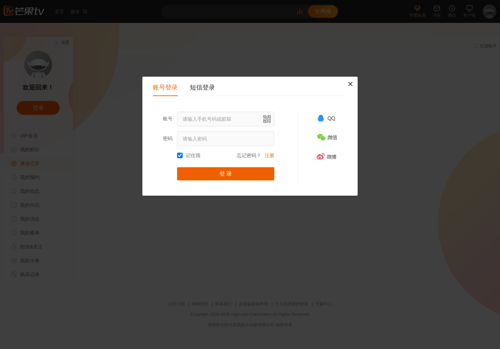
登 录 (225, 174)
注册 (269, 155)
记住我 (193, 155)
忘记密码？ (249, 155)
